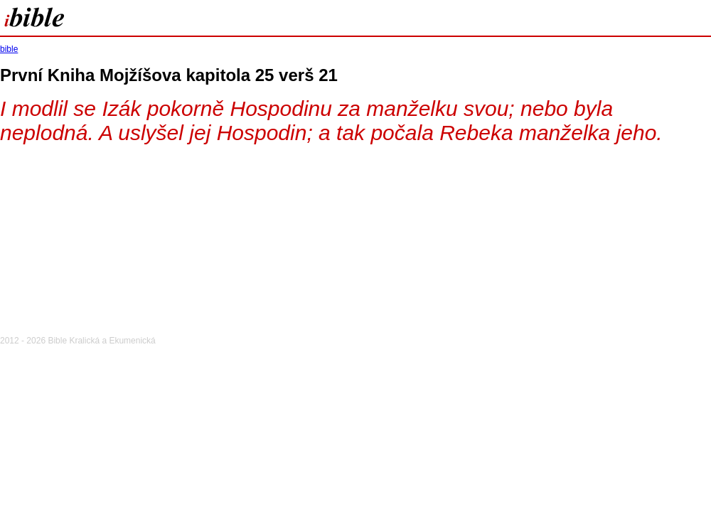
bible (9, 49)
